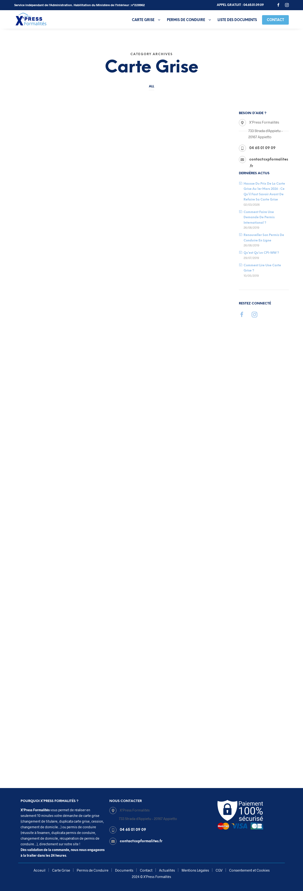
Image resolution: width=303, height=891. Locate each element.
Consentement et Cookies (249, 870)
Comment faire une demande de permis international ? (259, 217)
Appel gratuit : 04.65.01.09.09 (240, 5)
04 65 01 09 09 (133, 830)
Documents (124, 870)
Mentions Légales (195, 870)
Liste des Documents (237, 20)
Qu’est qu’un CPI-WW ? (261, 252)
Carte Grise (143, 20)
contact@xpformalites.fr (141, 841)
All (151, 86)
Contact (275, 20)
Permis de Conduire (186, 20)
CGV (219, 870)
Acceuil (39, 870)
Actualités (167, 870)
